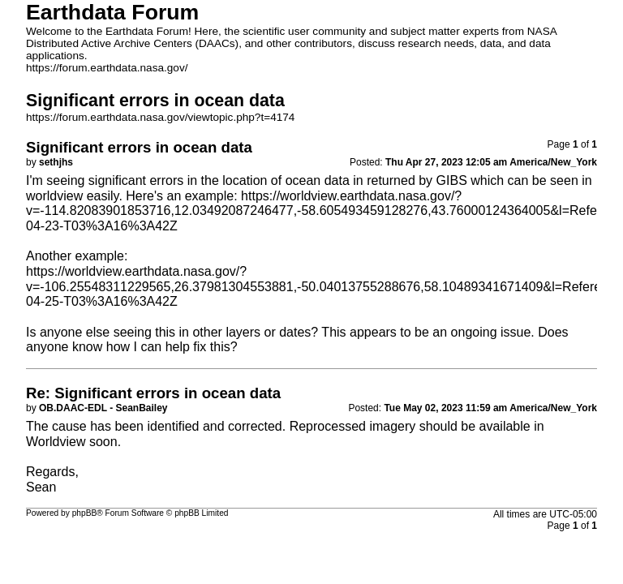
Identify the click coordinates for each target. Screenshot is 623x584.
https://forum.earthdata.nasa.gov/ (107, 68)
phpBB (84, 513)
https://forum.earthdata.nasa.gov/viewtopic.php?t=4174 (160, 117)
